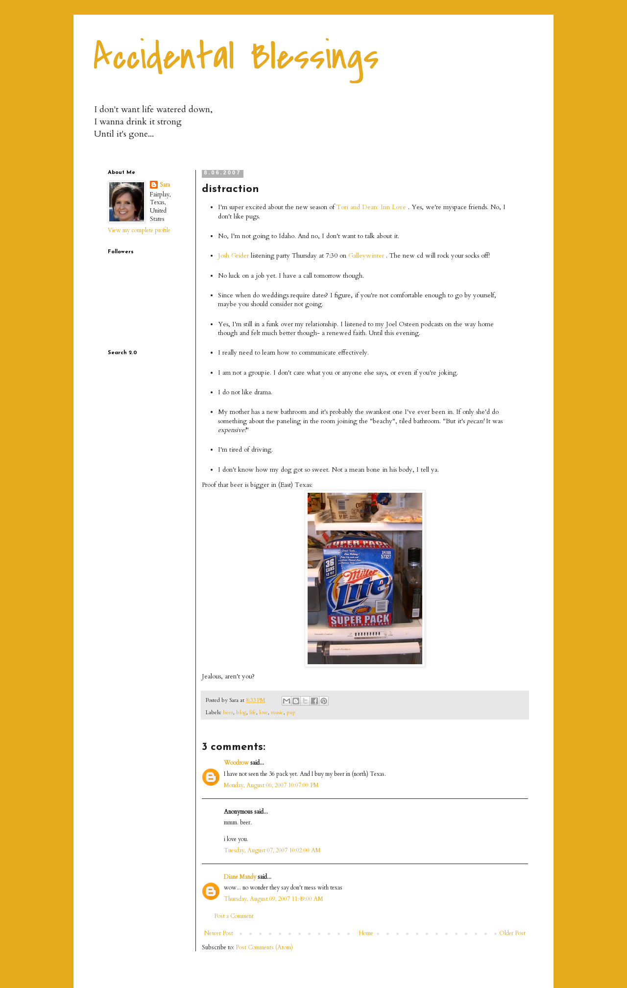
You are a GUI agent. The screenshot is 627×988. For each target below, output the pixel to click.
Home (366, 933)
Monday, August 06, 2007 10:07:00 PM (271, 785)
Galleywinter (366, 255)
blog (241, 712)
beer (228, 712)
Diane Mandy (240, 877)
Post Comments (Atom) (264, 947)
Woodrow (236, 763)
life (252, 712)
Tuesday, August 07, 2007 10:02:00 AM (272, 850)
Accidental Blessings (236, 56)
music (277, 712)
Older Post (512, 933)
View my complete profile (139, 230)
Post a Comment (234, 916)
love (263, 712)
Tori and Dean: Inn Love (371, 207)
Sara (165, 185)
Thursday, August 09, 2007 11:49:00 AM (273, 899)
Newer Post (218, 933)
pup (291, 712)
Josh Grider (233, 255)
